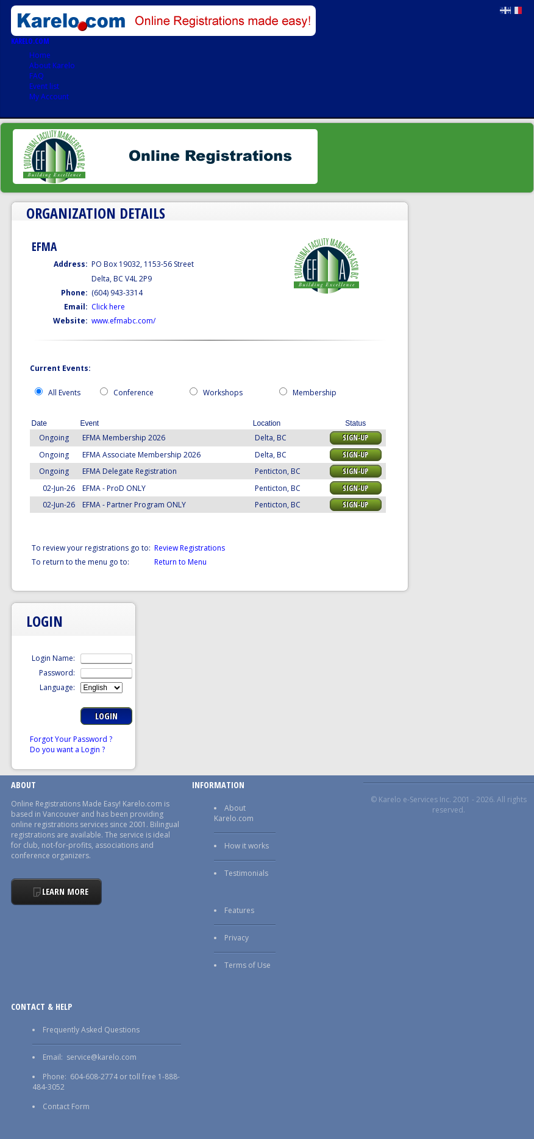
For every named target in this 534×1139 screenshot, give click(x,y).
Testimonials (246, 873)
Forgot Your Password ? (71, 739)
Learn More (65, 891)
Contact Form (66, 1106)
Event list (44, 86)
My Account (49, 96)
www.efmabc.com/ (123, 321)
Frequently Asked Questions (91, 1029)
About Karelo (52, 65)
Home (40, 55)
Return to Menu (180, 562)
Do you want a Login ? (67, 749)
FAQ (36, 76)
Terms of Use (247, 965)
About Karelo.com (234, 813)
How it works (246, 846)
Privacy (236, 938)
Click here (108, 307)
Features (239, 910)
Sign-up (355, 437)
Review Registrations (189, 548)
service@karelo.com (101, 1057)
